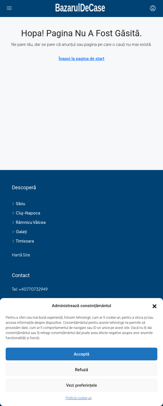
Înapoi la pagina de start (82, 58)
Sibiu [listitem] (18, 203)
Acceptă (81, 354)
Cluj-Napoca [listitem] (26, 212)
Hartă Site (21, 254)
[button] (154, 306)
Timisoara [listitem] (23, 240)
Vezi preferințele (81, 385)
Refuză (81, 369)
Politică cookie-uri (79, 398)
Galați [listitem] (19, 231)
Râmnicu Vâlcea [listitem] (28, 222)
